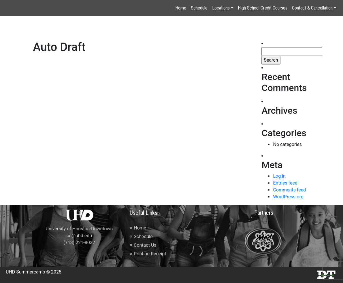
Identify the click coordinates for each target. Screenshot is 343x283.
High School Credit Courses (262, 8)
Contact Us (143, 245)
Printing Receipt (148, 254)
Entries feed (285, 183)
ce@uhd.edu (79, 235)
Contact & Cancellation (312, 8)
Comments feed (289, 190)
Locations (221, 8)
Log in (279, 176)
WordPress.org (288, 197)
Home (180, 8)
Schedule (199, 8)
